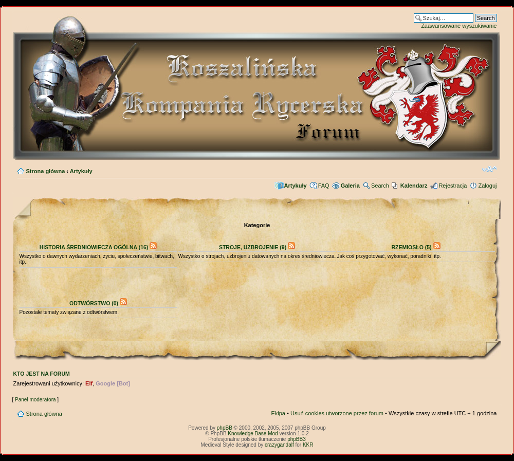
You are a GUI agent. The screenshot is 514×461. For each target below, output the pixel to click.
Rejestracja (452, 185)
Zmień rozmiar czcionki (489, 169)
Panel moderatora (35, 399)
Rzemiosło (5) (411, 247)
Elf (89, 383)
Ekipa (278, 413)
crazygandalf (279, 445)
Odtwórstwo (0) (93, 303)
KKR (308, 445)
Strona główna (45, 171)
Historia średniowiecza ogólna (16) (94, 247)
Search (380, 185)
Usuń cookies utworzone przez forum (336, 413)
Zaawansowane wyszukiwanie (459, 26)
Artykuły (81, 171)
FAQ (323, 185)
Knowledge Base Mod (253, 433)
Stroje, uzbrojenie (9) (252, 247)
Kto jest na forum (41, 374)
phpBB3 (296, 439)
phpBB (224, 428)
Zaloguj (487, 185)
